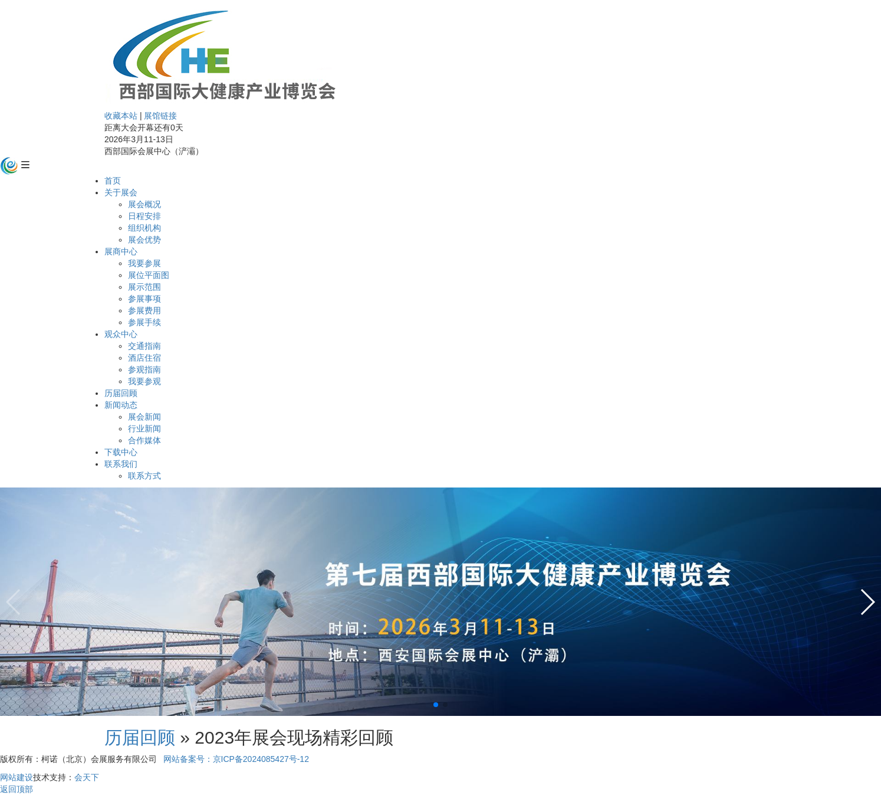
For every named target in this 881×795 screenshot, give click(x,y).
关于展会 (120, 192)
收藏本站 (120, 115)
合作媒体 (144, 440)
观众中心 (120, 334)
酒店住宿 (144, 357)
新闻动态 (120, 405)
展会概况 (144, 204)
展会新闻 (144, 416)
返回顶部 (16, 789)
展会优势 (144, 239)
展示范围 (144, 287)
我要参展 (144, 263)
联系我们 (120, 464)
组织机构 (144, 228)
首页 (112, 180)
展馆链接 (160, 115)
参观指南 (144, 369)
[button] (435, 704)
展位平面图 (148, 275)
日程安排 (144, 216)
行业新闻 (144, 428)
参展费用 (144, 310)
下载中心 (120, 452)
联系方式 (144, 475)
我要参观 (144, 381)
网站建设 (16, 777)
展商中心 (120, 251)
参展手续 (144, 322)
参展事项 (144, 298)
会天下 (86, 777)
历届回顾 (120, 393)
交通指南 (144, 346)
